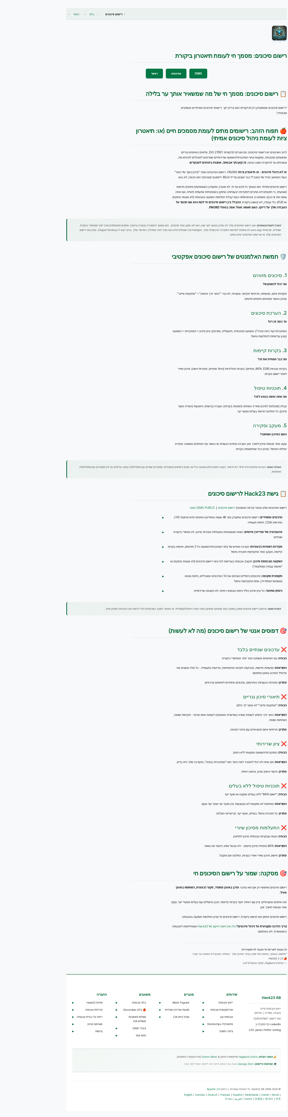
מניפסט (144, 73)
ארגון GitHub (62, 1024)
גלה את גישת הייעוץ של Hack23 (184, 926)
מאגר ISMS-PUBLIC (170, 508)
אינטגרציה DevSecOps (187, 1024)
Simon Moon (176, 1056)
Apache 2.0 (180, 1089)
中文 (245, 1098)
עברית (196, 1098)
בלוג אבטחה (106, 1002)
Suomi (215, 1098)
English (156, 1094)
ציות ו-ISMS (193, 1031)
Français (193, 1094)
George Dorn (213, 1064)
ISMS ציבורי (107, 1028)
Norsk (242, 1094)
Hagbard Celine (215, 1056)
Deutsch (180, 1094)
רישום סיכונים (194, 508)
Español (205, 1094)
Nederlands (219, 1094)
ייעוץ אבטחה (193, 1002)
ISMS (165, 73)
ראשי (44, 14)
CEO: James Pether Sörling (232, 1030)
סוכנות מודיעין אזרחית (144, 1009)
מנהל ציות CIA (149, 1017)
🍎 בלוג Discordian (102, 1009)
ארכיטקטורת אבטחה (189, 1009)
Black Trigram (148, 1002)
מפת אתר (108, 1035)
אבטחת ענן (194, 1017)
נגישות (66, 1031)
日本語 (226, 1098)
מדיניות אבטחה (61, 1009)
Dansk (232, 1094)
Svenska (167, 1094)
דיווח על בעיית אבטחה (57, 1017)
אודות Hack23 (62, 1002)
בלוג (59, 14)
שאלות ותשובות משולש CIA (105, 1019)
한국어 (236, 1098)
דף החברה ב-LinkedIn (235, 1024)
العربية (205, 1098)
